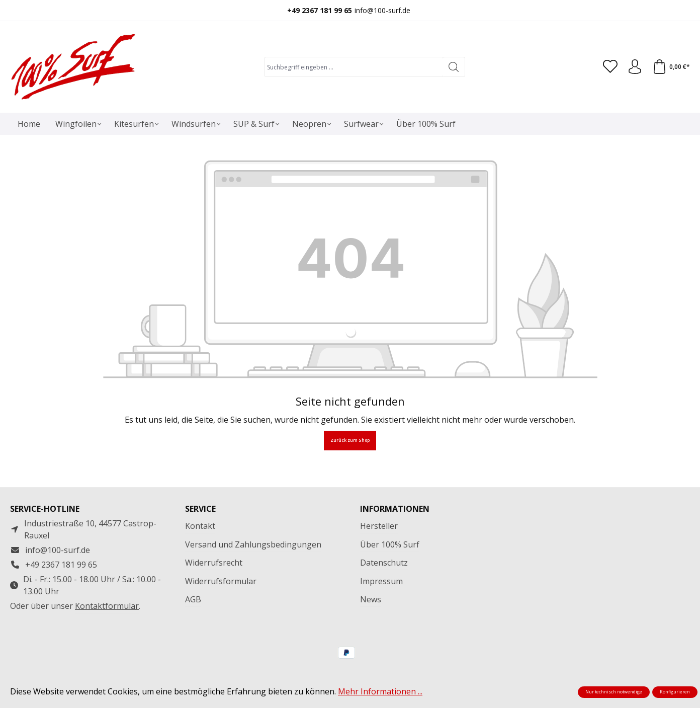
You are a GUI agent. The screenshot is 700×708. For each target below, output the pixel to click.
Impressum (381, 581)
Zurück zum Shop (350, 440)
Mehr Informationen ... (380, 691)
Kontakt (200, 525)
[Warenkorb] (671, 67)
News (370, 599)
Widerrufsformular (220, 581)
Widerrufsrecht (213, 562)
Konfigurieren (675, 692)
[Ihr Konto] (634, 67)
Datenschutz (384, 562)
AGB (193, 599)
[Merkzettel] (609, 67)
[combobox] (352, 67)
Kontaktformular (107, 605)
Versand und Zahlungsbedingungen (253, 544)
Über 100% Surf (389, 544)
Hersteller (379, 525)
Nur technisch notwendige (613, 692)
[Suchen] (453, 67)
